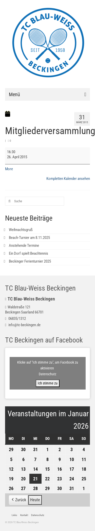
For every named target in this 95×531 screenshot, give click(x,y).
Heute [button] (35, 499)
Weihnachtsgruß (21, 229)
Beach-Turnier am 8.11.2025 (29, 237)
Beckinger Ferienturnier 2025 (30, 261)
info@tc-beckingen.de (23, 325)
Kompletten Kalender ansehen (68, 178)
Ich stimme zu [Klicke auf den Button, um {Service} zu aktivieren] (48, 383)
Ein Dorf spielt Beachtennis (28, 253)
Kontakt (24, 515)
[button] (18, 500)
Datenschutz (47, 374)
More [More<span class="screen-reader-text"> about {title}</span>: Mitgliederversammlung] (9, 169)
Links (14, 515)
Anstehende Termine (24, 245)
